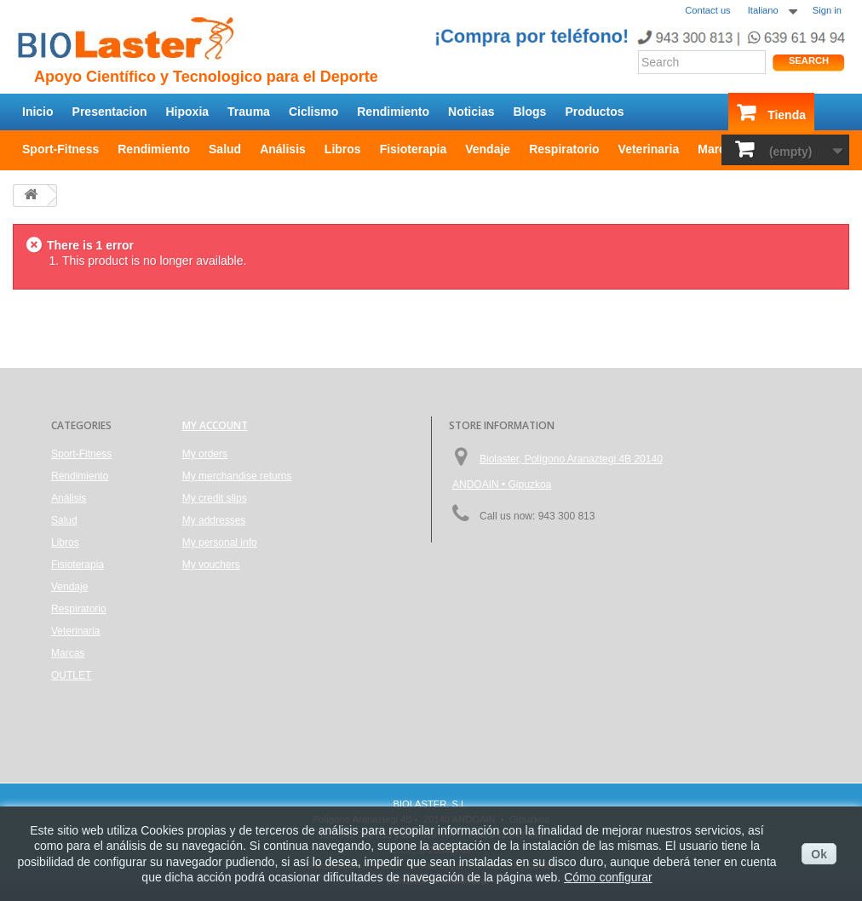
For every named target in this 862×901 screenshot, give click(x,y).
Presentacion (109, 111)
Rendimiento (393, 111)
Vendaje (487, 149)
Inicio (38, 111)
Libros (343, 149)
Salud (225, 149)
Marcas (718, 149)
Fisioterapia (413, 149)
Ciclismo (313, 111)
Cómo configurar (608, 877)
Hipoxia (188, 111)
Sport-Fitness (60, 149)
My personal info (219, 542)
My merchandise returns (237, 476)
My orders (204, 454)
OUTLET (71, 675)
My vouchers (211, 565)
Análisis (283, 149)
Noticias (471, 111)
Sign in (827, 10)
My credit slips (214, 498)
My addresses (214, 520)
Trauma (248, 111)
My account (215, 425)
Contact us (707, 10)
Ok (819, 854)
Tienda (786, 115)
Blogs (530, 111)
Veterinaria (649, 149)
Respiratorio (564, 149)
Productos (594, 111)
